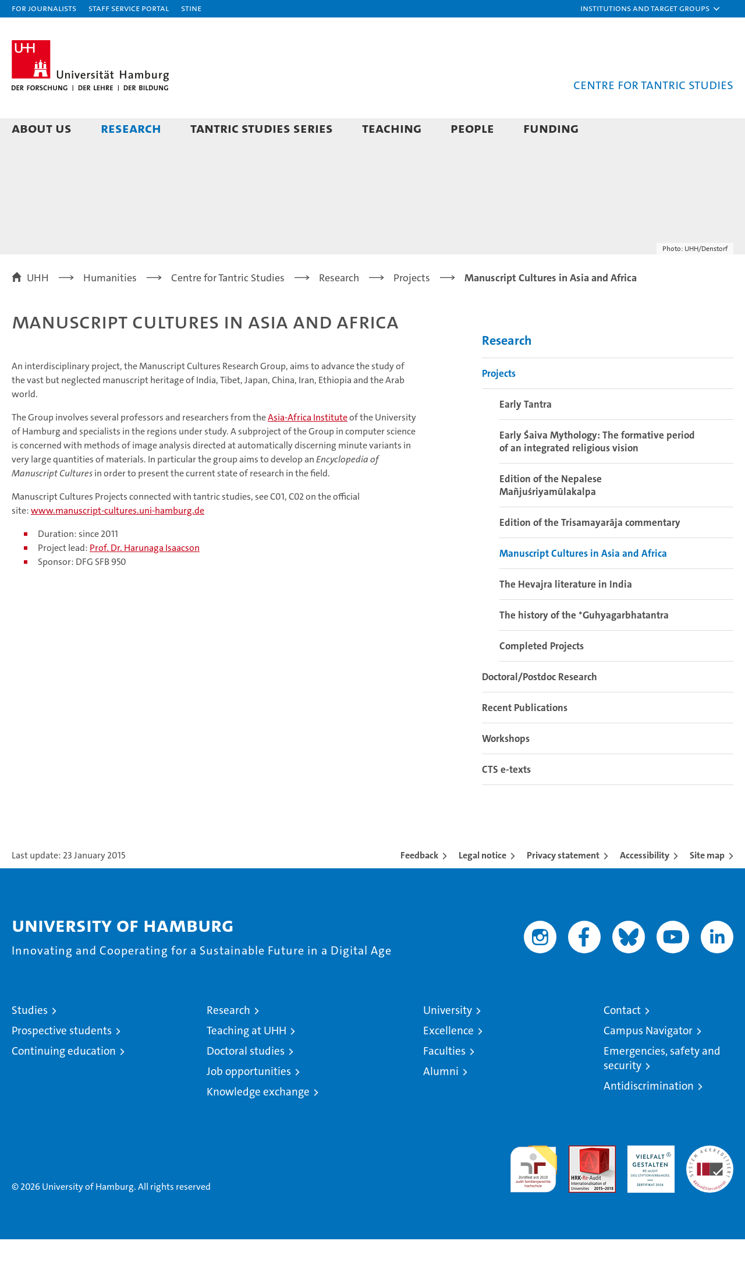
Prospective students (62, 1060)
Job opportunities (249, 1101)
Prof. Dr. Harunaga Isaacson (145, 577)
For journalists (44, 8)
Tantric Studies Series (261, 127)
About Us (42, 127)
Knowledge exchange (258, 1121)
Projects (499, 403)
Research (131, 127)
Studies (30, 1040)
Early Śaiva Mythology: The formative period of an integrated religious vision (597, 471)
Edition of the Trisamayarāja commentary (589, 552)
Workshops (506, 768)
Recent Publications (524, 737)
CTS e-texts (506, 799)
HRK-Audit (648, 1181)
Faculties (444, 1080)
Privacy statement (563, 885)
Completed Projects (541, 675)
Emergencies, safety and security (662, 1087)
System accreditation (709, 1187)
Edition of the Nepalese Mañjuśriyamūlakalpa (550, 515)
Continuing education (64, 1080)
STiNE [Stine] (191, 8)
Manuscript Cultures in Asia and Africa (583, 583)
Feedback (419, 885)
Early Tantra (525, 433)
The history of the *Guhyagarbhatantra (584, 644)
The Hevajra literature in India (565, 613)
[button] (650, 8)
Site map (707, 885)
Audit (580, 1181)
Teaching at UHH (246, 1060)
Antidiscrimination (649, 1115)
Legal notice (482, 885)
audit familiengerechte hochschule (533, 1193)
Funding (551, 127)
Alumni (441, 1101)
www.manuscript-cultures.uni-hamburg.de (117, 540)
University (447, 1040)
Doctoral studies (246, 1080)
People (472, 127)
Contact (622, 1040)
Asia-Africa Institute (307, 447)
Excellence (448, 1060)
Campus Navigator (648, 1060)
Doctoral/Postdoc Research (539, 706)
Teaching (391, 127)
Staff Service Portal (128, 8)
